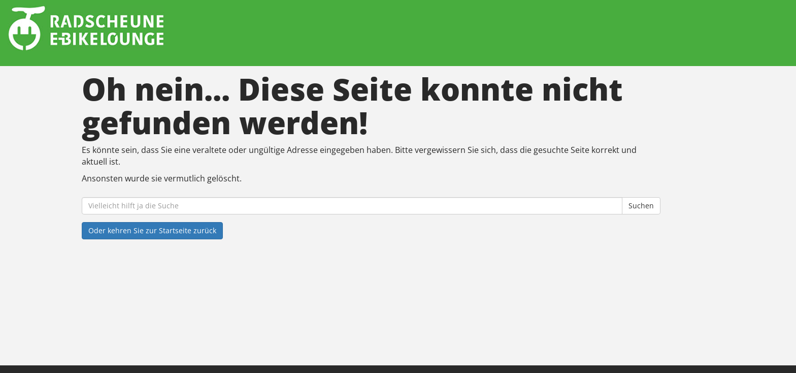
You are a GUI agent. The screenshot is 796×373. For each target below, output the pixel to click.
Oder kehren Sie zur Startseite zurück (152, 230)
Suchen (641, 205)
